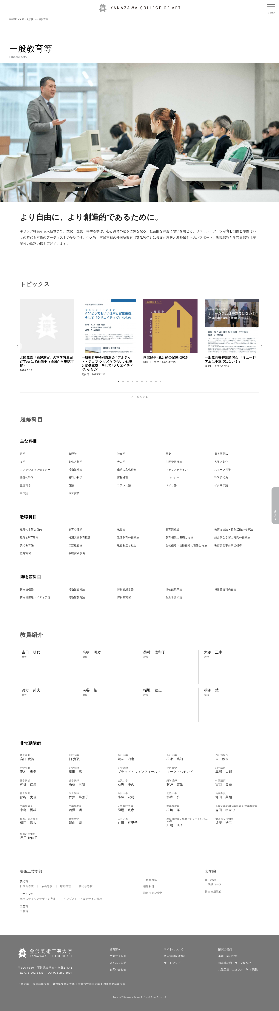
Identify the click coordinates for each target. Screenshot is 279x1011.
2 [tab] (124, 381)
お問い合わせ (118, 969)
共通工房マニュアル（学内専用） (239, 969)
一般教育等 (150, 880)
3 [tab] (128, 381)
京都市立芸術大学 (89, 984)
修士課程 (210, 880)
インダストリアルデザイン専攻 (83, 898)
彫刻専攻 (65, 886)
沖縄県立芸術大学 (114, 984)
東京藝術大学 (41, 984)
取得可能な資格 (153, 892)
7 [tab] (147, 381)
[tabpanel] (47, 338)
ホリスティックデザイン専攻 (38, 898)
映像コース (215, 884)
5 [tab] (138, 381)
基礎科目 (148, 886)
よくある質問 (118, 962)
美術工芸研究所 (228, 956)
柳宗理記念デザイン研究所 (235, 962)
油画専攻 (47, 886)
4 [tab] (133, 381)
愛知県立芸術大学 (64, 984)
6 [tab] (142, 381)
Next (261, 346)
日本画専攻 (27, 886)
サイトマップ (172, 962)
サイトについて (173, 949)
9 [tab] (156, 381)
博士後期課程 (213, 891)
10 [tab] (161, 381)
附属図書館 (225, 949)
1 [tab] (119, 381)
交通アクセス (118, 956)
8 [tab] (152, 381)
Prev (18, 346)
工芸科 (24, 911)
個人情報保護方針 (175, 956)
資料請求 (115, 949)
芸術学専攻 (86, 886)
